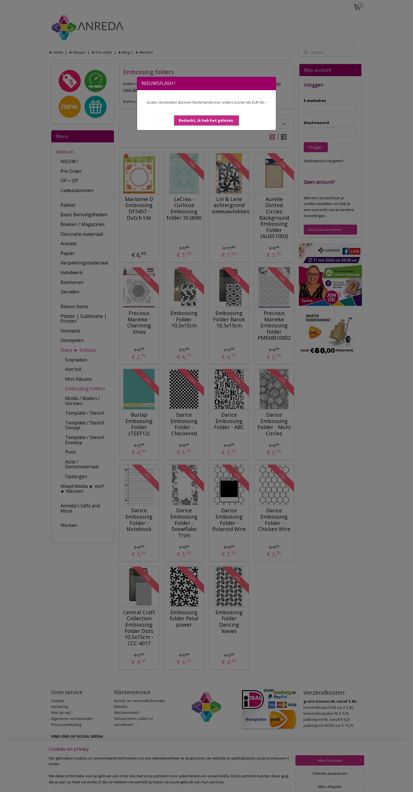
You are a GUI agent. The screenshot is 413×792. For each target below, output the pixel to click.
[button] (206, 120)
